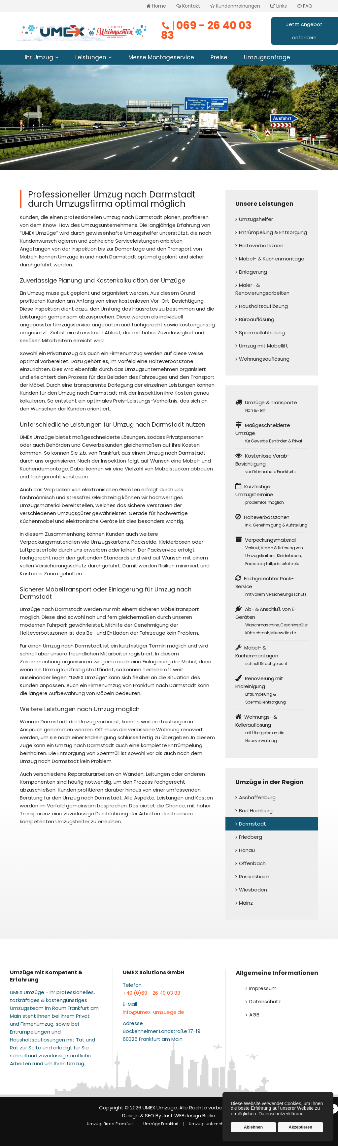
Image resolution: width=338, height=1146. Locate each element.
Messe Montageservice (161, 57)
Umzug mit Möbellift (263, 345)
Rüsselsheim (254, 876)
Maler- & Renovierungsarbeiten (262, 289)
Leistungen (90, 57)
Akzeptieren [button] (300, 1127)
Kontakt (188, 6)
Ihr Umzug (39, 57)
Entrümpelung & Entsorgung (273, 232)
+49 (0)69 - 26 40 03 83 (151, 992)
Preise (219, 57)
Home (156, 6)
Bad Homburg (256, 810)
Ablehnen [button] (253, 1127)
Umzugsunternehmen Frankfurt (220, 1124)
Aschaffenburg (257, 797)
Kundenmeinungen (235, 6)
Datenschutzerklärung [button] (280, 1113)
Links (278, 6)
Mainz (246, 902)
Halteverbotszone (261, 245)
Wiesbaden (253, 889)
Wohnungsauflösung (264, 358)
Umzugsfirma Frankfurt (110, 1124)
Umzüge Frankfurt (161, 1124)
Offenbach (252, 863)
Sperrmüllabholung (262, 332)
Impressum (263, 988)
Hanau (247, 850)
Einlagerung (253, 271)
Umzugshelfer (256, 219)
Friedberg (250, 836)
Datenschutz (265, 1001)
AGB (254, 1014)
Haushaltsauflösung (263, 306)
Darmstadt (252, 823)
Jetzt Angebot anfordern (304, 31)
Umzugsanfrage (267, 57)
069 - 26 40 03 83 (206, 30)
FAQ (304, 6)
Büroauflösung (256, 319)
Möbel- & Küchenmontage (271, 258)
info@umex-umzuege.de (153, 1012)
